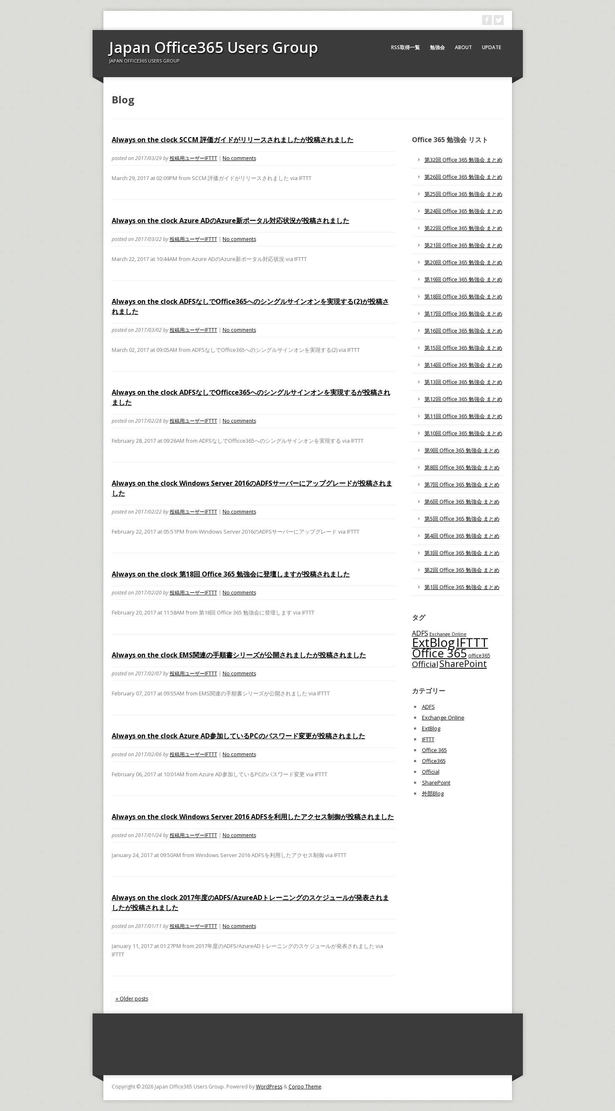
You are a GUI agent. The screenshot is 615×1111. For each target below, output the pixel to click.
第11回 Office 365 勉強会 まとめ (463, 416)
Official (430, 771)
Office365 (434, 761)
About (463, 47)
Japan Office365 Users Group (213, 47)
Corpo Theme (305, 1086)
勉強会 (437, 47)
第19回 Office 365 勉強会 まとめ (463, 279)
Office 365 (434, 750)
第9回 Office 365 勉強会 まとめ (462, 450)
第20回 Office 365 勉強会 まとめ (463, 262)
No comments (239, 158)
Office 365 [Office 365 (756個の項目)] (439, 653)
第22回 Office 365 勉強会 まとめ (463, 228)
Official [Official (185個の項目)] (425, 664)
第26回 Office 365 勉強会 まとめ (463, 177)
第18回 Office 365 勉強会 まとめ (463, 296)
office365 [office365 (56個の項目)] (479, 655)
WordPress (269, 1086)
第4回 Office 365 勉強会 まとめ (462, 535)
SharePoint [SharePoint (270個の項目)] (463, 663)
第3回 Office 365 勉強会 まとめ (462, 553)
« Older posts (131, 998)
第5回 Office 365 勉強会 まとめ (462, 518)
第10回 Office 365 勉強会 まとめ (463, 433)
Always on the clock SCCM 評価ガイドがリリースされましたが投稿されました (233, 139)
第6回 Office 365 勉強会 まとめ (462, 501)
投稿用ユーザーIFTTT (193, 158)
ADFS (428, 706)
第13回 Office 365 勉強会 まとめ (463, 382)
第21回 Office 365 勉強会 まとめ (463, 245)
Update (491, 47)
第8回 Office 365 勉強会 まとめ (462, 467)
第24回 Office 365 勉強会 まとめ (463, 211)
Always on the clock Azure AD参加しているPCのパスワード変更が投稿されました (238, 735)
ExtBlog (431, 728)
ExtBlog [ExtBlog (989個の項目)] (433, 642)
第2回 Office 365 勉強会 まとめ (462, 570)
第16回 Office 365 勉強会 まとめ (463, 330)
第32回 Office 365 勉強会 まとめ (463, 159)
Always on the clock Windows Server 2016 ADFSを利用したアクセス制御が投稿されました (253, 816)
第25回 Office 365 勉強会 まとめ (463, 194)
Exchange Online (443, 717)
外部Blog (433, 793)
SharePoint (436, 782)
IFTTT (428, 739)
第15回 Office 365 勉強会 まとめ (463, 347)
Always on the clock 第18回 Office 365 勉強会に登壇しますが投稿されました (231, 574)
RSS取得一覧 (405, 47)
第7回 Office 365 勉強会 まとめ (462, 484)
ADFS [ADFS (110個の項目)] (420, 633)
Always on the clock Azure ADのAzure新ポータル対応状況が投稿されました (230, 220)
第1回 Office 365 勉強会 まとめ (462, 587)
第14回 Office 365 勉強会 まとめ (463, 365)
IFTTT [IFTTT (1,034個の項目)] (472, 642)
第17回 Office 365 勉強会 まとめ (463, 313)
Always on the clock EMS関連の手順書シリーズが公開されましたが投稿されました (239, 655)
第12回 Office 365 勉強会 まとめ (463, 399)
